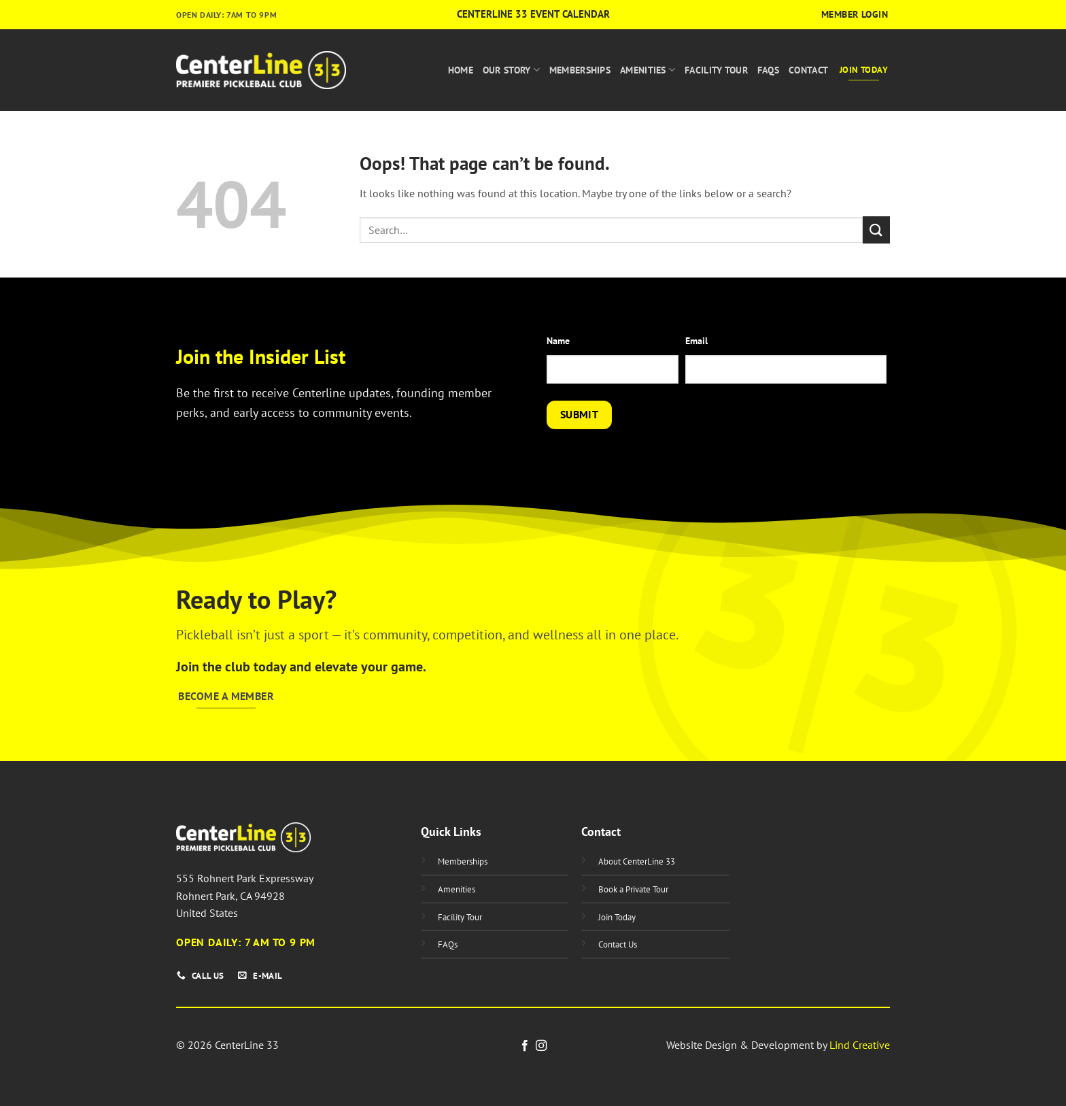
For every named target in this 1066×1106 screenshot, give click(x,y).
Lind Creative (859, 1045)
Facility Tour (716, 69)
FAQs (768, 69)
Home (460, 69)
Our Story (511, 69)
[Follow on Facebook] (524, 1046)
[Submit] (876, 229)
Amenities (647, 69)
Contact (808, 69)
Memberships (580, 69)
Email (696, 340)
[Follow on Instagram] (541, 1046)
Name (558, 340)
